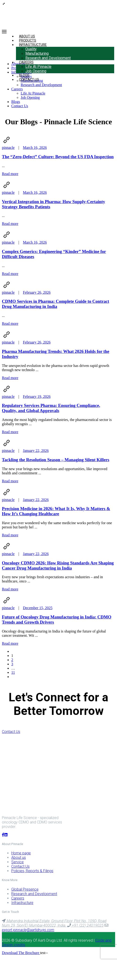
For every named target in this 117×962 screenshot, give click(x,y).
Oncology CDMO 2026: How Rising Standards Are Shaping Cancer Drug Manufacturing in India (58, 565)
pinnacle (8, 148)
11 (13, 672)
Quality (31, 49)
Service (17, 862)
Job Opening (35, 71)
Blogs (15, 102)
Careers (26, 62)
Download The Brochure (21, 953)
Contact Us (29, 79)
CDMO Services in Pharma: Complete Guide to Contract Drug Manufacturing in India (55, 304)
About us (18, 857)
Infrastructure (33, 45)
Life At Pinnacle (38, 66)
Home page (21, 853)
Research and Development (48, 58)
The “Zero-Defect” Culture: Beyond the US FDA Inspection (58, 156)
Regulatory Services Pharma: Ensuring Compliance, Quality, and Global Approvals (51, 408)
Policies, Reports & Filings (32, 871)
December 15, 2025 (37, 608)
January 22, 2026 (36, 451)
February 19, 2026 (37, 397)
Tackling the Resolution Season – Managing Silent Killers (55, 459)
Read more (10, 174)
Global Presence (25, 889)
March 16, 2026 (35, 148)
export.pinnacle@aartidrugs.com (28, 930)
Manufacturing (37, 53)
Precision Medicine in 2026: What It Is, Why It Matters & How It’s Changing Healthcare (56, 511)
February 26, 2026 (37, 292)
